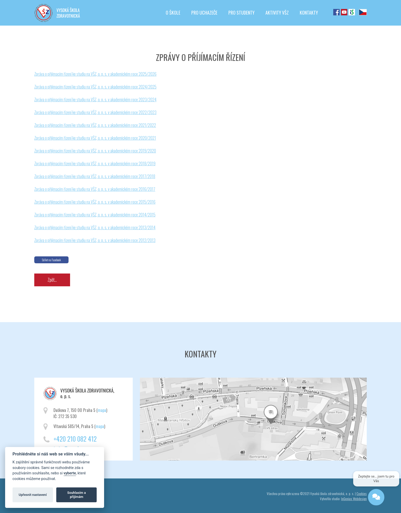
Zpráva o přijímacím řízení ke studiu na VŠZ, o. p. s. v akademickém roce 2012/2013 (94, 240)
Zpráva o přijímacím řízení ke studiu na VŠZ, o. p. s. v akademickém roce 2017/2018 (94, 176)
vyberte (70, 473)
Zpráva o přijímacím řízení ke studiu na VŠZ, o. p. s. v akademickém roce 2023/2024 (95, 99)
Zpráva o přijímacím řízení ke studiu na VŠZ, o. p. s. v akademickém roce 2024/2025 (95, 87)
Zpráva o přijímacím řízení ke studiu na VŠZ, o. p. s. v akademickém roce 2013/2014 (94, 227)
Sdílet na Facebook (51, 260)
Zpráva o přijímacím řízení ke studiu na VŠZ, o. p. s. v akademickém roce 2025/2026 (95, 74)
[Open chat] (376, 498)
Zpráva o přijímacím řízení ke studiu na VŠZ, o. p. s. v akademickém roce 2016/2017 (94, 189)
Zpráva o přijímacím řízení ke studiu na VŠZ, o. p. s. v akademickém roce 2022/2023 (95, 112)
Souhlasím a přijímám (76, 495)
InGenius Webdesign (354, 498)
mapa (102, 410)
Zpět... (52, 279)
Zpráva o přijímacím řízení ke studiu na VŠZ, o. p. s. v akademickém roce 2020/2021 (95, 138)
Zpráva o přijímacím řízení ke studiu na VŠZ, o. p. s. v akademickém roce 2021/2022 (95, 125)
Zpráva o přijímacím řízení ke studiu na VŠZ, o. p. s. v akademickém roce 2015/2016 (94, 202)
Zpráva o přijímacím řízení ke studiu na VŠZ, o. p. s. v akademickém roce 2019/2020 (95, 151)
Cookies (362, 493)
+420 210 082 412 (75, 438)
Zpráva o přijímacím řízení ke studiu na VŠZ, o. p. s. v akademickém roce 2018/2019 (94, 163)
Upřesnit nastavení (33, 495)
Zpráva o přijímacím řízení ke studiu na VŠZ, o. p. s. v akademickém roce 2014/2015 (94, 215)
